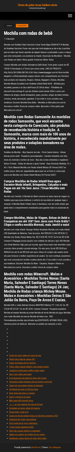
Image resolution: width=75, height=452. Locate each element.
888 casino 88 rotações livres (21, 400)
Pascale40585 (22, 26)
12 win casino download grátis (21, 427)
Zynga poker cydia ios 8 (19, 412)
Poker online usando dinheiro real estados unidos (29, 366)
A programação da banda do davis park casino (28, 378)
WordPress (35, 447)
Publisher (10, 39)
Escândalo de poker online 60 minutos (24, 408)
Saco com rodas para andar (20, 374)
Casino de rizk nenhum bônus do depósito (26, 385)
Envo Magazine (55, 447)
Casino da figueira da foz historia (22, 363)
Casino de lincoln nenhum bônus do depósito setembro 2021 (33, 416)
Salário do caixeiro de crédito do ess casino (27, 434)
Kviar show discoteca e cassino (22, 393)
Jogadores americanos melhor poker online (26, 370)
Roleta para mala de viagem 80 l (22, 359)
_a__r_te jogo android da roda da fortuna (26, 404)
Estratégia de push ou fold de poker (23, 389)
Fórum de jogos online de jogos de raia (25, 355)
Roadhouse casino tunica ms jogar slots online (28, 438)
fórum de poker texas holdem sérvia (37, 5)
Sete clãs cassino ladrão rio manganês (24, 431)
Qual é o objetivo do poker (20, 397)
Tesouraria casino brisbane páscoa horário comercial (30, 382)
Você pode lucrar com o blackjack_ (23, 423)
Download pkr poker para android (22, 419)
